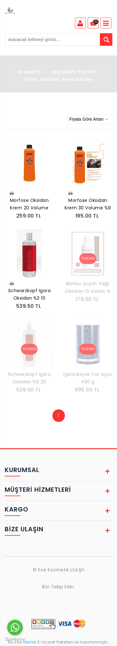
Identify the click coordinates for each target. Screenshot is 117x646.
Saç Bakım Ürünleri (73, 72)
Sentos (30, 642)
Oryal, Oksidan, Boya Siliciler (58, 79)
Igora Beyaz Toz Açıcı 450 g (87, 378)
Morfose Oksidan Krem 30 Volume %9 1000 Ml (88, 204)
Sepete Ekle (11, 193)
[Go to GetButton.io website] (15, 640)
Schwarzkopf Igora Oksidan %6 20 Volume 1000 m (29, 378)
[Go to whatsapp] (15, 627)
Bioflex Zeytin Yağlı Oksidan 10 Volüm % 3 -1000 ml (87, 288)
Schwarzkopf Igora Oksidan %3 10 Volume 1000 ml (29, 294)
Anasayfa (29, 72)
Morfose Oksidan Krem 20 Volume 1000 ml (29, 204)
